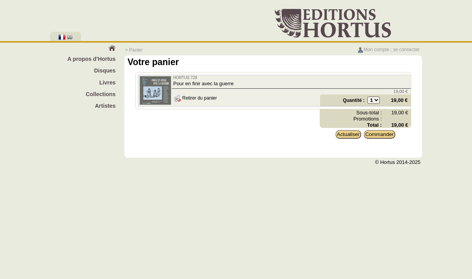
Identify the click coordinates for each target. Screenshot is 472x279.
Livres (107, 82)
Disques (105, 70)
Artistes (105, 106)
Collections (100, 94)
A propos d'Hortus (91, 59)
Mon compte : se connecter (388, 49)
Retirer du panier (195, 98)
